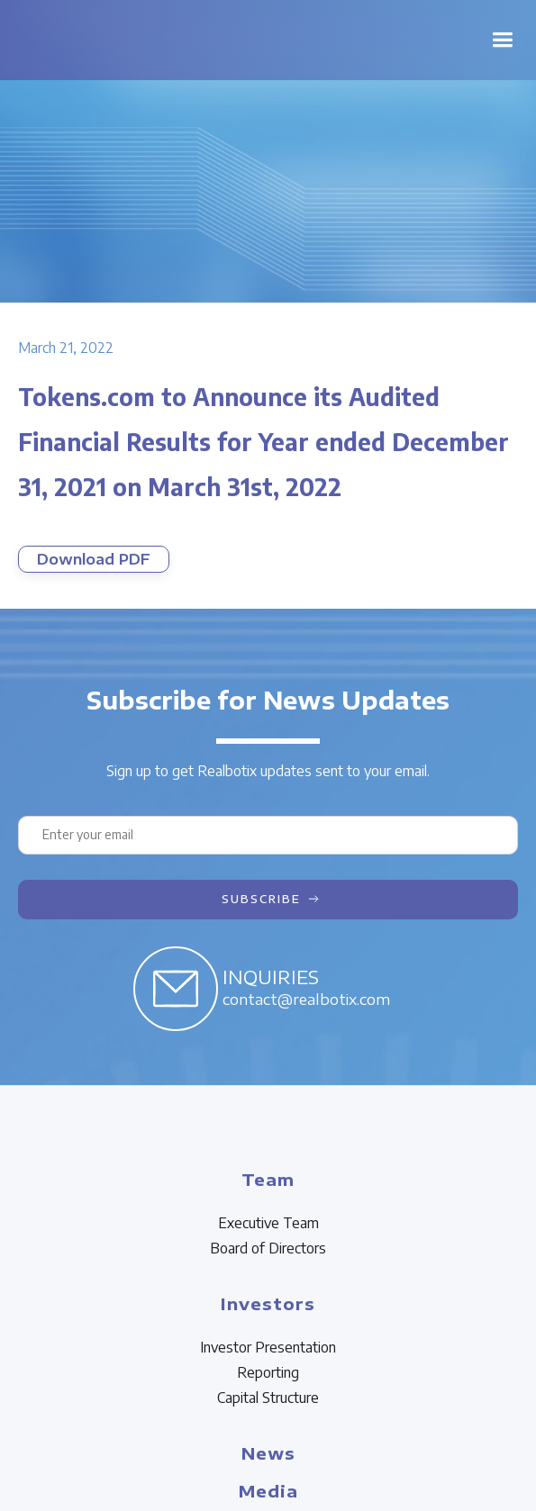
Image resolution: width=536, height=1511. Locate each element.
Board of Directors (268, 1248)
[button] (502, 40)
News (268, 1453)
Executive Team (268, 1223)
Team (268, 1179)
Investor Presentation (268, 1347)
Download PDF (93, 559)
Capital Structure (268, 1397)
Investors (268, 1303)
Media (268, 1490)
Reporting (268, 1372)
